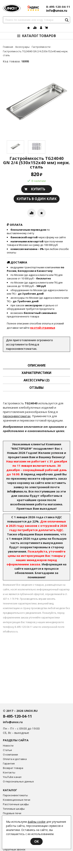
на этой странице (42, 327)
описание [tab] (37, 365)
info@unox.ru (17, 491)
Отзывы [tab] (36, 387)
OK (36, 841)
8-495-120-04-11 (58, 7)
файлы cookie (37, 822)
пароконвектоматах (17, 416)
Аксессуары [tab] (36, 380)
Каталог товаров (39, 36)
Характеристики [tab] (36, 373)
